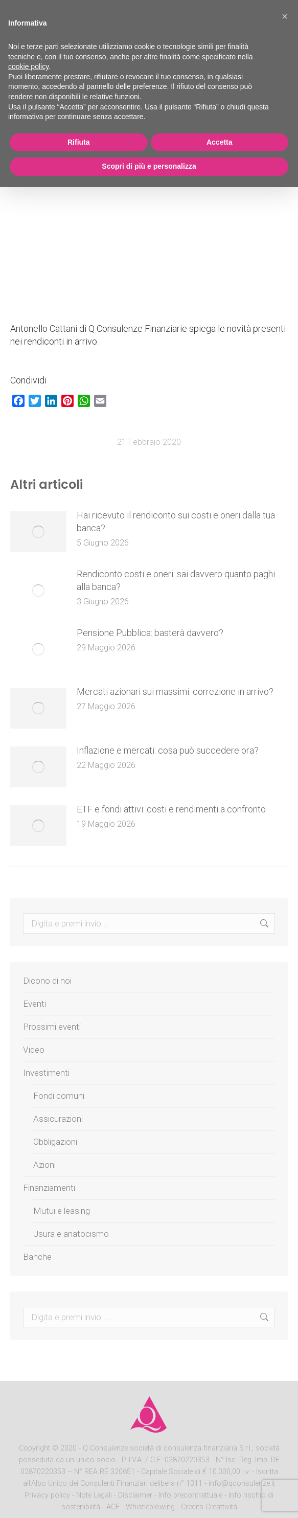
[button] (285, 16)
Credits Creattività (209, 1507)
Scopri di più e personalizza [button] (149, 166)
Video (33, 1050)
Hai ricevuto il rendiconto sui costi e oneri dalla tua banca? (176, 521)
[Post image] (38, 531)
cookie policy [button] (28, 66)
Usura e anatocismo (71, 1234)
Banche (37, 1257)
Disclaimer (135, 1495)
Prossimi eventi (52, 1027)
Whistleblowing (150, 1507)
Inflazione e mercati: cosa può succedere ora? (168, 750)
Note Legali (94, 1495)
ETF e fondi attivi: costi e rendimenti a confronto (171, 809)
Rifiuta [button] (78, 142)
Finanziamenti (49, 1188)
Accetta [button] (220, 142)
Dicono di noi (47, 981)
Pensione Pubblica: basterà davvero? (150, 632)
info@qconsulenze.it (242, 1483)
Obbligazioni (55, 1142)
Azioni (44, 1165)
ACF (113, 1507)
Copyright (34, 1448)
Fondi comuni (58, 1096)
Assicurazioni (58, 1119)
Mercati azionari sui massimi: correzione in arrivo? (175, 691)
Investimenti (46, 1073)
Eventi (34, 1004)
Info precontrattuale (191, 1495)
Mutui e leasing (61, 1211)
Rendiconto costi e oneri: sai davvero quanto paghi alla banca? (176, 580)
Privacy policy (48, 1495)
